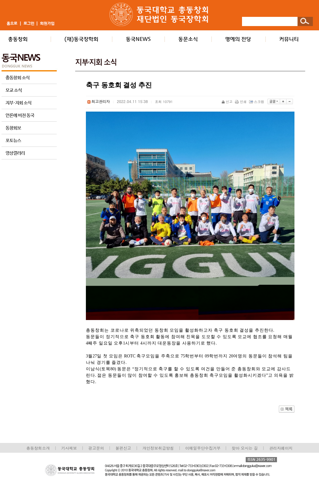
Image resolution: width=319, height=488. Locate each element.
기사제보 (69, 448)
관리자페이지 (281, 448)
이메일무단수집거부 (203, 448)
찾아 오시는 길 (245, 448)
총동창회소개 (38, 448)
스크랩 (257, 101)
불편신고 (123, 448)
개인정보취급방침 (158, 448)
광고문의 (96, 448)
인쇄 (241, 101)
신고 (227, 101)
